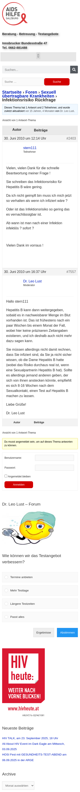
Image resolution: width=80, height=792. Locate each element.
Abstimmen (67, 632)
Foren (31, 92)
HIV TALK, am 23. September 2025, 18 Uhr (30, 738)
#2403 (71, 138)
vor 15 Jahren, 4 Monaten (40, 111)
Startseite (12, 92)
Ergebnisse (43, 632)
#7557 (71, 272)
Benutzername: (13, 457)
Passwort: (10, 467)
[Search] (74, 69)
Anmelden (19, 484)
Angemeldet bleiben (19, 476)
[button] (38, 55)
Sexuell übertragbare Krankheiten (29, 94)
